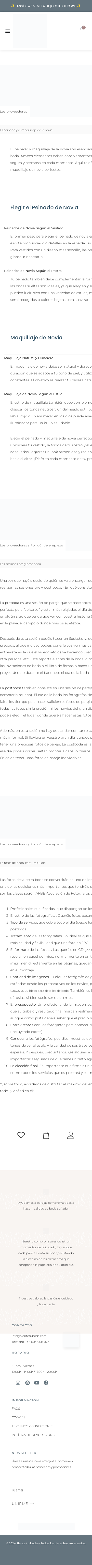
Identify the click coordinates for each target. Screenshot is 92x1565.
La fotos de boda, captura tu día (23, 863)
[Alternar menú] (7, 31)
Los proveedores (13, 111)
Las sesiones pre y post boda (20, 564)
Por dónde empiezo (46, 545)
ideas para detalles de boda (49, 990)
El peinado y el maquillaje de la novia (26, 130)
